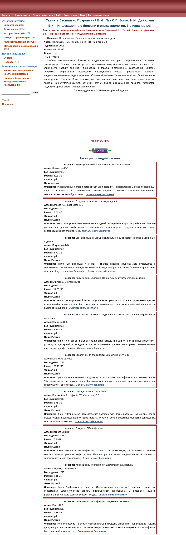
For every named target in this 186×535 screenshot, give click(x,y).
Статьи (8, 57)
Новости (8, 62)
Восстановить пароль (99, 15)
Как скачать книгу (100, 141)
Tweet (5, 100)
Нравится (7, 104)
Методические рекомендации (21, 46)
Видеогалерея (12, 25)
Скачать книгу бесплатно (100, 194)
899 (22, 25)
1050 (6, 49)
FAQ (58, 15)
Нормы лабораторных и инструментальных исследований (17, 81)
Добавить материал (43, 15)
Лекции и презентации (16, 37)
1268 (27, 33)
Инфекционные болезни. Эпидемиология (81, 30)
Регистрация (70, 15)
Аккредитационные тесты (19, 41)
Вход (82, 15)
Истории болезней (14, 33)
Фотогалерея (11, 29)
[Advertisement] (100, 115)
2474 (32, 37)
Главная (6, 15)
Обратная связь (22, 15)
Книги (55, 30)
